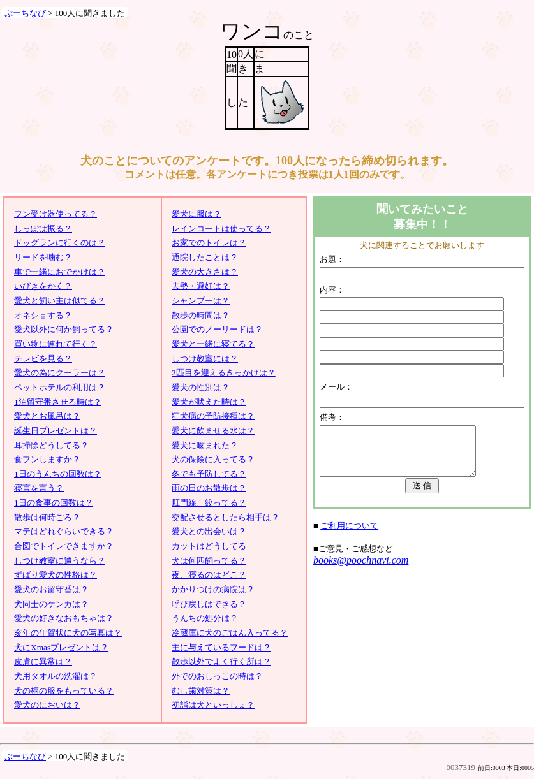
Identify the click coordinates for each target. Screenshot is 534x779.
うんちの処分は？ (205, 618)
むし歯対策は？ (201, 690)
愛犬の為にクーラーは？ (59, 372)
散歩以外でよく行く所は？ (221, 661)
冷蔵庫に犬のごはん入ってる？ (230, 632)
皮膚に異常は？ (43, 661)
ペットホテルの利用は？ (59, 387)
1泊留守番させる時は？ (57, 402)
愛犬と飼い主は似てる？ (59, 300)
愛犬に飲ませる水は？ (213, 430)
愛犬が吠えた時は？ (209, 402)
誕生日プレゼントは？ (55, 430)
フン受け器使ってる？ (55, 214)
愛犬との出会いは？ (209, 531)
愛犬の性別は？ (201, 387)
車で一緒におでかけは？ (59, 272)
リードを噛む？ (43, 257)
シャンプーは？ (201, 300)
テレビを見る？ (43, 358)
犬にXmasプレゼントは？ (61, 647)
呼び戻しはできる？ (209, 604)
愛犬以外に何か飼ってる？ (64, 329)
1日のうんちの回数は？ (57, 474)
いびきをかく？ (43, 286)
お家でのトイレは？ (209, 242)
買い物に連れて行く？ (55, 344)
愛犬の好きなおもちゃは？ (64, 618)
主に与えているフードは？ (221, 647)
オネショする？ (43, 315)
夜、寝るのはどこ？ (209, 574)
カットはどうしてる (209, 546)
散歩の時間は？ (201, 315)
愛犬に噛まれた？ (205, 445)
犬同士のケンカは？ (51, 604)
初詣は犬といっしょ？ (213, 705)
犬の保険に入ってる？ (213, 459)
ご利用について (349, 535)
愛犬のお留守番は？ (51, 589)
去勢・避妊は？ (201, 286)
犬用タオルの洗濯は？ (55, 676)
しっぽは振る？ (43, 228)
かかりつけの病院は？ (213, 589)
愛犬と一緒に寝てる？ (213, 344)
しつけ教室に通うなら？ (59, 560)
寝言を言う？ (39, 488)
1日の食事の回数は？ (53, 502)
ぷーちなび (25, 13)
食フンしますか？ (47, 459)
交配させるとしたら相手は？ (225, 517)
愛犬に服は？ (196, 214)
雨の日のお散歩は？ (209, 488)
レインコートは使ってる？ (221, 228)
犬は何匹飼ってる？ (209, 560)
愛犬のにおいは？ (47, 705)
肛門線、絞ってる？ (209, 502)
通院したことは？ (205, 257)
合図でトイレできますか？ (64, 546)
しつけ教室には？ (205, 358)
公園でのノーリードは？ (217, 329)
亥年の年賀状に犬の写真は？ (68, 632)
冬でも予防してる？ (209, 474)
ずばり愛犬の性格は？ (55, 574)
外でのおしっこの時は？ (217, 676)
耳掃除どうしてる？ (51, 445)
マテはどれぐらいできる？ (64, 531)
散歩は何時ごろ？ (47, 517)
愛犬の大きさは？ (205, 272)
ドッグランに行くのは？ (59, 242)
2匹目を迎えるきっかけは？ (224, 372)
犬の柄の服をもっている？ (64, 690)
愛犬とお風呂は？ (47, 416)
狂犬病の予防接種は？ (213, 416)
